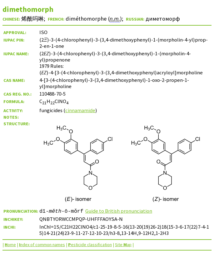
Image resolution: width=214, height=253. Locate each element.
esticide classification (90, 244)
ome (10, 244)
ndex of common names (42, 244)
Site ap (123, 244)
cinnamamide (80, 110)
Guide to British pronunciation (118, 210)
